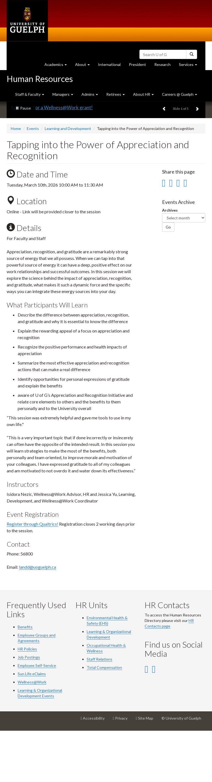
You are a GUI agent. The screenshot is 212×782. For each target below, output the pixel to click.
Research (164, 66)
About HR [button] (143, 94)
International (109, 64)
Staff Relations (99, 710)
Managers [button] (62, 94)
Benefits (25, 677)
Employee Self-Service (37, 716)
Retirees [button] (115, 94)
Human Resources (40, 79)
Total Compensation (104, 718)
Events (33, 179)
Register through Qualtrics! (32, 574)
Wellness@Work (32, 733)
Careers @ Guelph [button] (179, 94)
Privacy (122, 771)
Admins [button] (89, 94)
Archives (170, 261)
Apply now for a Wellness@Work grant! (52, 158)
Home (16, 179)
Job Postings (29, 708)
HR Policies (27, 700)
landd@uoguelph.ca (37, 618)
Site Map (146, 771)
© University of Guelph (181, 769)
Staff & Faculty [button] (29, 94)
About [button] (84, 66)
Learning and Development (68, 179)
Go (168, 278)
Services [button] (190, 66)
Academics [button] (57, 66)
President (137, 64)
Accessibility (95, 771)
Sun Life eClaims (32, 724)
